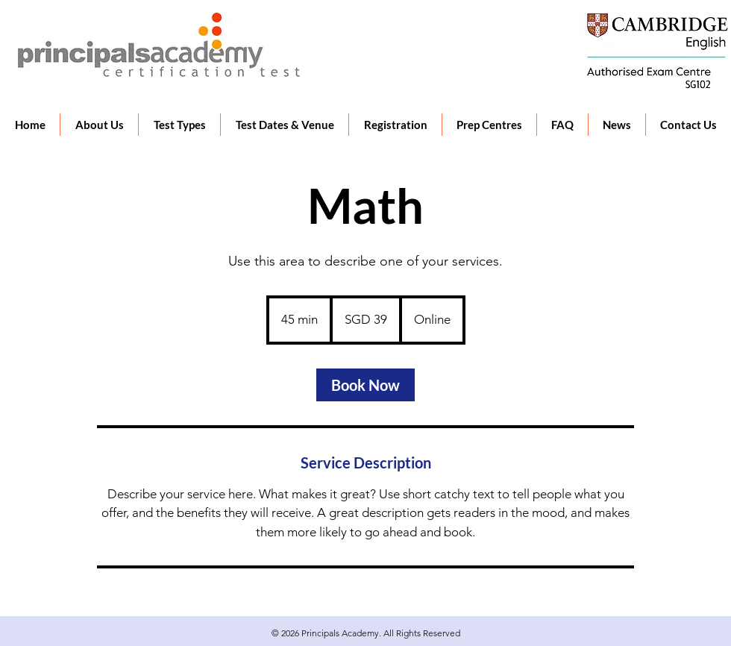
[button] (179, 124)
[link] (365, 385)
